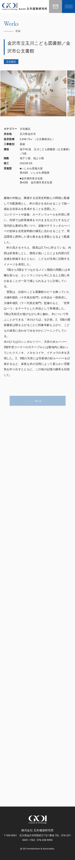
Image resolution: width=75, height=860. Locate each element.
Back (35, 401)
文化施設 (11, 61)
